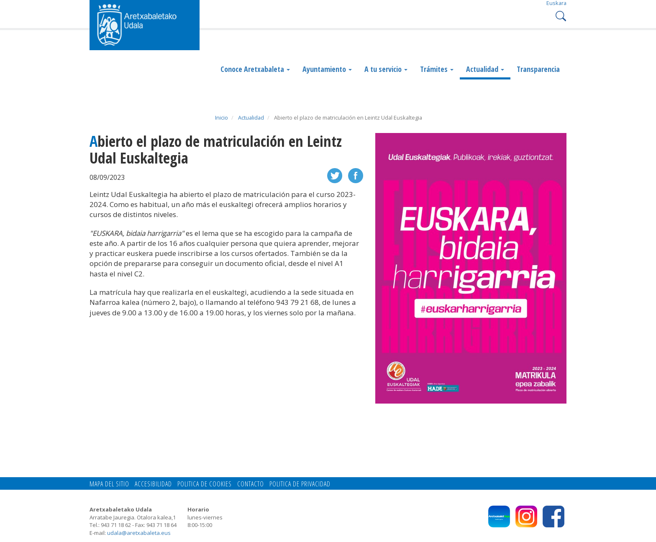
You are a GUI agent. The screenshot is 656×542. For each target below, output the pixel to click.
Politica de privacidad (300, 483)
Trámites (437, 69)
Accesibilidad (153, 483)
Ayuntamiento (327, 69)
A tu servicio (385, 69)
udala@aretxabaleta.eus (139, 533)
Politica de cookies (204, 483)
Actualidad (485, 69)
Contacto (250, 483)
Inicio (221, 117)
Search (560, 15)
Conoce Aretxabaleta (255, 69)
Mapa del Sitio (109, 483)
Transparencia (538, 69)
